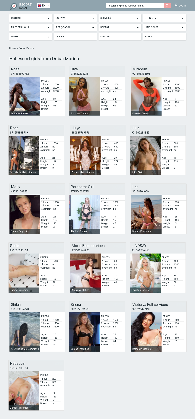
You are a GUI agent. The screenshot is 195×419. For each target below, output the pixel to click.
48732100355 (19, 191)
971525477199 (141, 309)
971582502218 (79, 73)
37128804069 (140, 191)
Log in (180, 5)
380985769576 (80, 132)
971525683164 (19, 250)
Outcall (105, 36)
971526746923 (80, 250)
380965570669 (79, 309)
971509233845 (140, 132)
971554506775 (79, 191)
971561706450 (140, 250)
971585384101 (141, 73)
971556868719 (19, 132)
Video (148, 36)
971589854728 (20, 309)
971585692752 (20, 73)
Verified (60, 36)
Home (13, 48)
